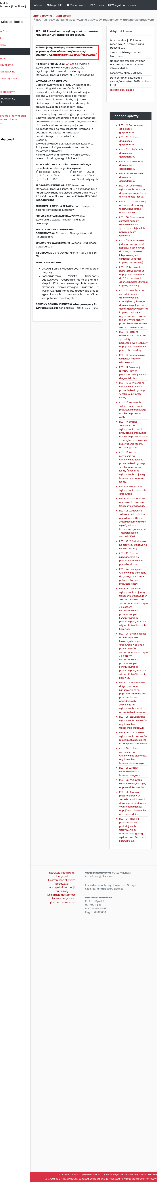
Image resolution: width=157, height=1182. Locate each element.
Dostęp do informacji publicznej (74, 1154)
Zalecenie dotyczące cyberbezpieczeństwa (73, 1165)
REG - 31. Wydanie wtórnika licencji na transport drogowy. (136, 1011)
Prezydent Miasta (12, 44)
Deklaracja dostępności (73, 1160)
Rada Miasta (9, 38)
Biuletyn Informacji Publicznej (23, 8)
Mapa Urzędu (92, 5)
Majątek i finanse (12, 58)
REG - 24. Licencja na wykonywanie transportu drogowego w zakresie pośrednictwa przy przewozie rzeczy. (136, 734)
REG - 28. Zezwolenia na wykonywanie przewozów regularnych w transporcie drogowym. (134, 934)
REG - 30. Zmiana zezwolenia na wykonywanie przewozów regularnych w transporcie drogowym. (135, 991)
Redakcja (80, 1138)
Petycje (6, 109)
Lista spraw (79, 16)
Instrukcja (66, 1138)
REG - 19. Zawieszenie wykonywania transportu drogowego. (133, 623)
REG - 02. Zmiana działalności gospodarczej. (135, 148)
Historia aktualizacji (128, 94)
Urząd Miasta (9, 51)
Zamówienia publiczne (15, 65)
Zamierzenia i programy (16, 92)
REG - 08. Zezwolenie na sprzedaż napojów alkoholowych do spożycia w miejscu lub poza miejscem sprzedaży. (136, 261)
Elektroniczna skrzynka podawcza (73, 1147)
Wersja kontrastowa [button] (138, 5)
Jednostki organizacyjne (16, 71)
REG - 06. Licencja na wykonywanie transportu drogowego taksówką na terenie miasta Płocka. (135, 215)
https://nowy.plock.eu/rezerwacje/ (74, 66)
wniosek (87, 75)
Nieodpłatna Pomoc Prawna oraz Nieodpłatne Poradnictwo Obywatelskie (22, 119)
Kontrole (7, 85)
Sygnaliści (8, 130)
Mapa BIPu (71, 5)
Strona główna (58, 16)
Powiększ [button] (113, 5)
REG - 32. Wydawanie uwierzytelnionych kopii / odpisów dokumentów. (136, 1027)
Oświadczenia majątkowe (17, 78)
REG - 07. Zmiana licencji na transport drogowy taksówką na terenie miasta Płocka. (137, 238)
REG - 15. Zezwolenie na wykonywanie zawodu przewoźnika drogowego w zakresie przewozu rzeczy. (137, 482)
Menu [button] (54, 5)
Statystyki (74, 1141)
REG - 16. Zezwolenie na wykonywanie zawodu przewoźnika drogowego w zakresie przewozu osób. (137, 509)
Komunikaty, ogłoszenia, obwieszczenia (16, 100)
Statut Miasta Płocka (14, 31)
